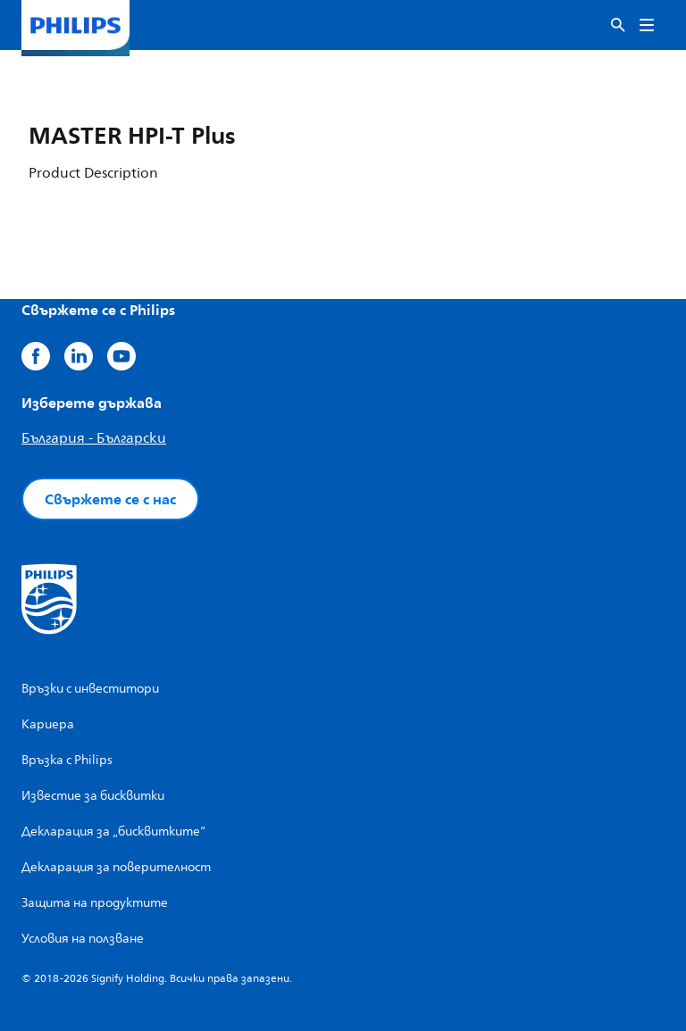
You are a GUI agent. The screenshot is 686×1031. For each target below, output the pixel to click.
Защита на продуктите (94, 903)
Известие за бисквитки (92, 796)
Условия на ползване (82, 938)
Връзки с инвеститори (90, 688)
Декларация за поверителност (116, 867)
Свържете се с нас (110, 498)
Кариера (47, 724)
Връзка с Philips (67, 760)
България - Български (93, 438)
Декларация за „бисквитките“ (113, 831)
